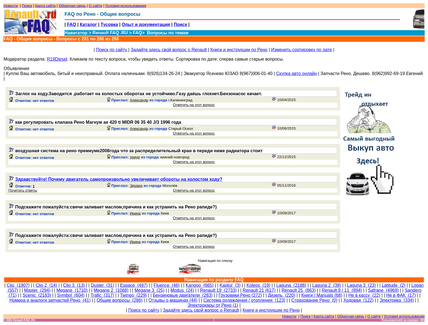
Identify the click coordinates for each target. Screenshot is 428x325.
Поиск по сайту (112, 49)
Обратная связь (72, 6)
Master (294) (37, 290)
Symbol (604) (71, 295)
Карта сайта (45, 6)
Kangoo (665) (200, 285)
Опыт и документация (146, 24)
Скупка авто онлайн (296, 73)
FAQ (71, 24)
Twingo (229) (133, 295)
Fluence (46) (167, 285)
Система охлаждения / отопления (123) (244, 300)
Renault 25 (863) (299, 290)
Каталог (88, 24)
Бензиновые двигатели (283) (182, 295)
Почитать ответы (22, 190)
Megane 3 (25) (150, 290)
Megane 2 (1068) (111, 290)
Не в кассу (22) (364, 295)
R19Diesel (57, 59)
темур (135, 157)
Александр (139, 100)
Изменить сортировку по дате (301, 49)
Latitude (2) (393, 285)
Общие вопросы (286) (119, 300)
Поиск (27, 6)
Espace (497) (134, 285)
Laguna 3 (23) (361, 285)
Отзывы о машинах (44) (173, 300)
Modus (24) (182, 290)
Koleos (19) (258, 285)
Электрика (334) (397, 300)
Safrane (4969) (383, 290)
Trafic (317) (102, 295)
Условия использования (125, 6)
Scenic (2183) (37, 295)
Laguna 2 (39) (326, 285)
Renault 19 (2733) (218, 290)
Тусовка (109, 24)
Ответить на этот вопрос (194, 105)
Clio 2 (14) (46, 285)
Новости (11, 6)
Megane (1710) (72, 290)
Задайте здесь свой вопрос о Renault (169, 49)
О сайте (95, 6)
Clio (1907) (18, 285)
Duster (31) (102, 285)
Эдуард (136, 186)
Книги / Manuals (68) (321, 295)
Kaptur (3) (230, 285)
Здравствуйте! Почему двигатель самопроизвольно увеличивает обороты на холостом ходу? (118, 179)
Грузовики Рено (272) (240, 295)
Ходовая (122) (358, 300)
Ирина (135, 213)
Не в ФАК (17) (401, 295)
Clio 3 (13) (74, 285)
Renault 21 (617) (259, 290)
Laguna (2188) (291, 285)
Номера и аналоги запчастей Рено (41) (50, 300)
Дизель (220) (281, 295)
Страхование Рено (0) (314, 300)
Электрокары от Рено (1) (212, 305)
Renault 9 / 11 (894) (342, 290)
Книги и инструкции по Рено (238, 49)
